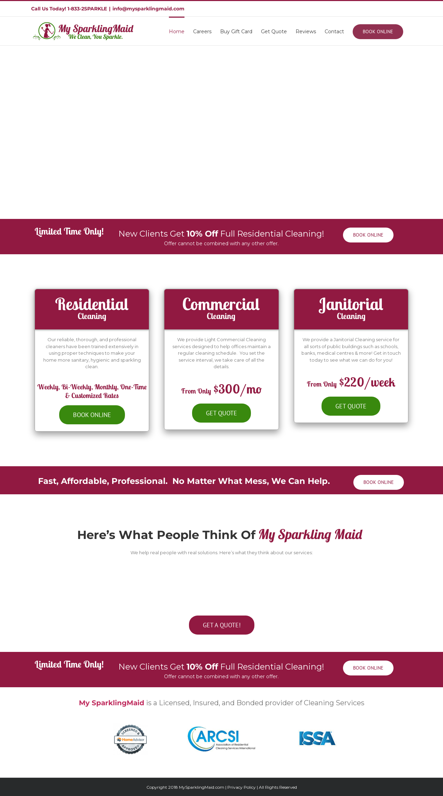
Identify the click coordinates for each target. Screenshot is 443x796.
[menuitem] (176, 31)
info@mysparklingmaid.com (148, 9)
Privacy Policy (241, 787)
